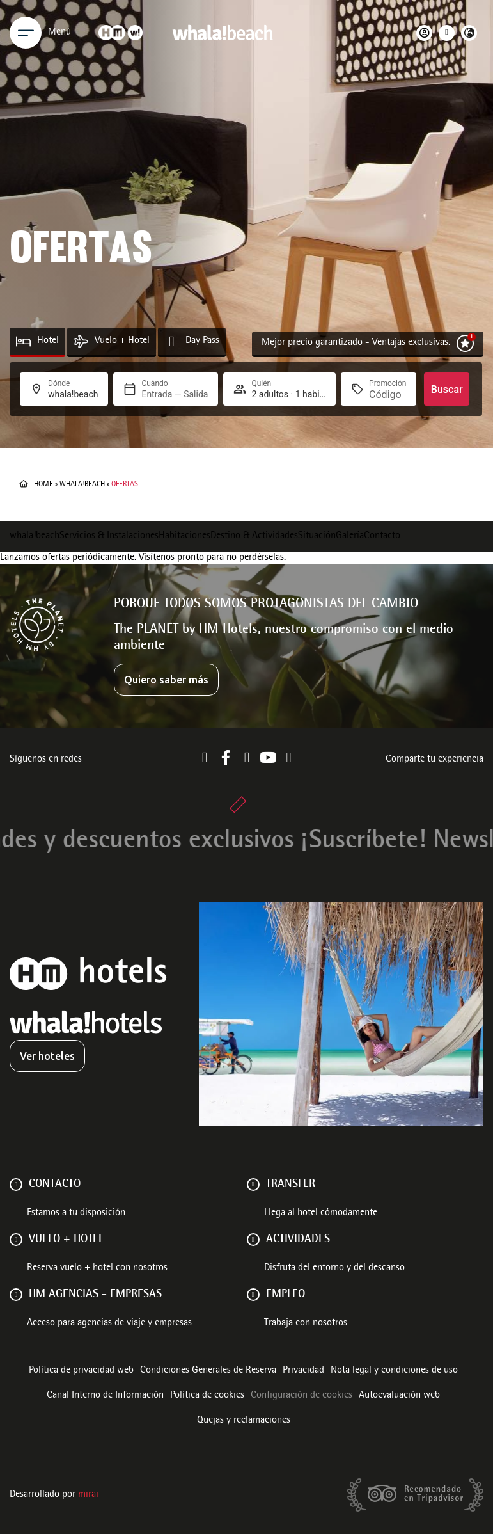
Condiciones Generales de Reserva (208, 1371)
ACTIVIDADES (298, 1239)
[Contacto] (16, 1184)
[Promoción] (387, 394)
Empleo (285, 1294)
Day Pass (202, 341)
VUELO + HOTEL (66, 1239)
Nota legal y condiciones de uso (394, 1371)
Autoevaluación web (399, 1396)
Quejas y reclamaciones (243, 1421)
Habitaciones (184, 536)
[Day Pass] (171, 341)
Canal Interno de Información (105, 1396)
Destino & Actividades (254, 536)
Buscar (447, 389)
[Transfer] (253, 1184)
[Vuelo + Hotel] (81, 341)
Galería (350, 536)
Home (43, 484)
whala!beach (82, 484)
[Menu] (26, 33)
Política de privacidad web (81, 1371)
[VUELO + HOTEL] (16, 1239)
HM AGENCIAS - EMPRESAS (95, 1294)
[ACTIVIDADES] (253, 1239)
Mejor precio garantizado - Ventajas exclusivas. (356, 343)
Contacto (382, 536)
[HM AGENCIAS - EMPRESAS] (16, 1294)
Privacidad (303, 1371)
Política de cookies (207, 1396)
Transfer (290, 1184)
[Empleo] (253, 1294)
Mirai (88, 1495)
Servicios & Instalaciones (109, 536)
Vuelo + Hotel (122, 341)
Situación (317, 536)
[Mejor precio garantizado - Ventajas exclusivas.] (465, 343)
